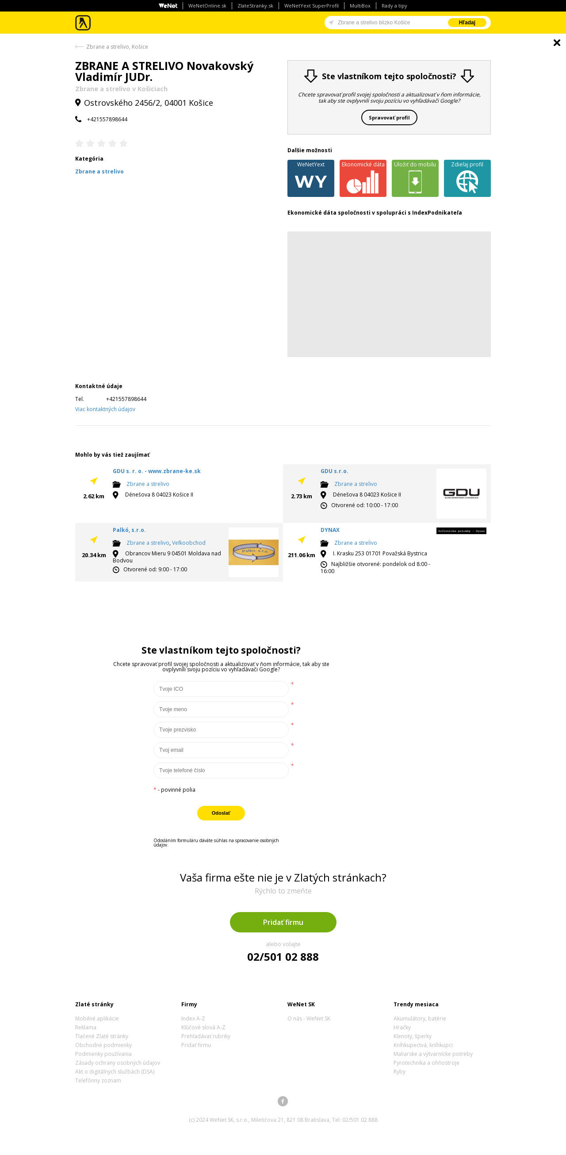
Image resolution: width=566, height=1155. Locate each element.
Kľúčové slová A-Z (203, 1027)
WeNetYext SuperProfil (311, 5)
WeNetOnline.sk (207, 5)
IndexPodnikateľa (437, 212)
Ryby (399, 1071)
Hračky (402, 1027)
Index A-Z (193, 1018)
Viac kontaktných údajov (105, 409)
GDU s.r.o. (334, 471)
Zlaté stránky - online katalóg (83, 23)
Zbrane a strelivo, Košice (117, 46)
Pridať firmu (283, 922)
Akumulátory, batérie (420, 1018)
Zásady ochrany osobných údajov (117, 1062)
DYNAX (330, 530)
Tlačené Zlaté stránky (101, 1036)
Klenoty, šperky (413, 1036)
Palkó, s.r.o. (129, 530)
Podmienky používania (103, 1054)
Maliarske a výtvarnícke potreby (433, 1054)
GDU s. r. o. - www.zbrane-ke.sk (157, 471)
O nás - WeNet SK (308, 1018)
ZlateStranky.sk (255, 5)
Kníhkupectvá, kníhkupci (423, 1045)
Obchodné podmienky (103, 1045)
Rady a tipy (394, 5)
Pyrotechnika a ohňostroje (426, 1062)
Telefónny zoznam (98, 1080)
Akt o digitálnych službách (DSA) (114, 1071)
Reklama (85, 1027)
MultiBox (360, 5)
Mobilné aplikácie (97, 1018)
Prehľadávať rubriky (205, 1036)
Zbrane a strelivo (147, 484)
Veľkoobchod (189, 543)
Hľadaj (467, 22)
